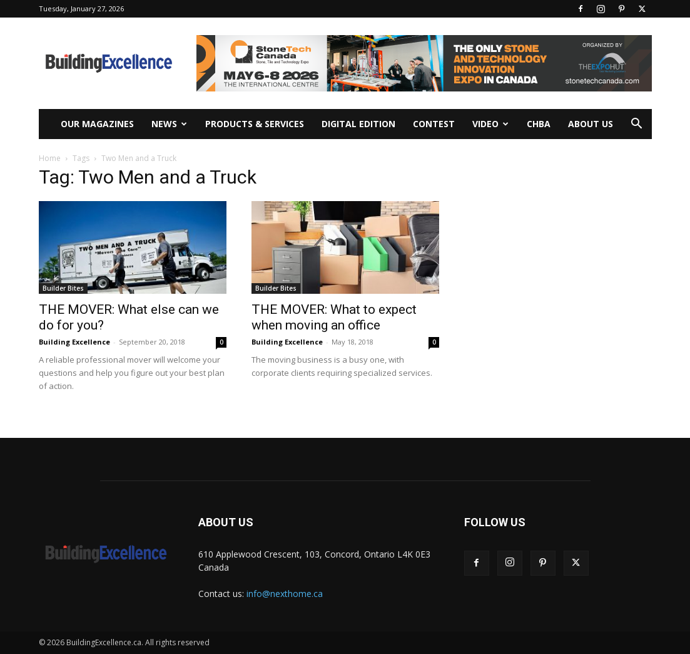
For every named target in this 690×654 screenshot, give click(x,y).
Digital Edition (358, 124)
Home (50, 158)
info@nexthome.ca (284, 594)
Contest (434, 124)
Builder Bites (63, 288)
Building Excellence (74, 341)
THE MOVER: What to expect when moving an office (334, 317)
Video (490, 124)
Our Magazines (97, 124)
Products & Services (254, 124)
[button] (637, 125)
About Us (590, 124)
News (169, 124)
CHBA (538, 124)
